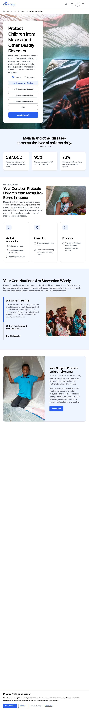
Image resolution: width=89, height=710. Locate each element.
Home (7, 11)
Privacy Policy (49, 706)
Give (15, 11)
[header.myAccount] (77, 4)
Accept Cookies (10, 706)
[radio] (13, 77)
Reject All (23, 706)
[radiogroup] (23, 77)
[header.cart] (71, 4)
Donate (23, 11)
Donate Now (56, 408)
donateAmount (23, 115)
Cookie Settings (36, 706)
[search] (66, 4)
